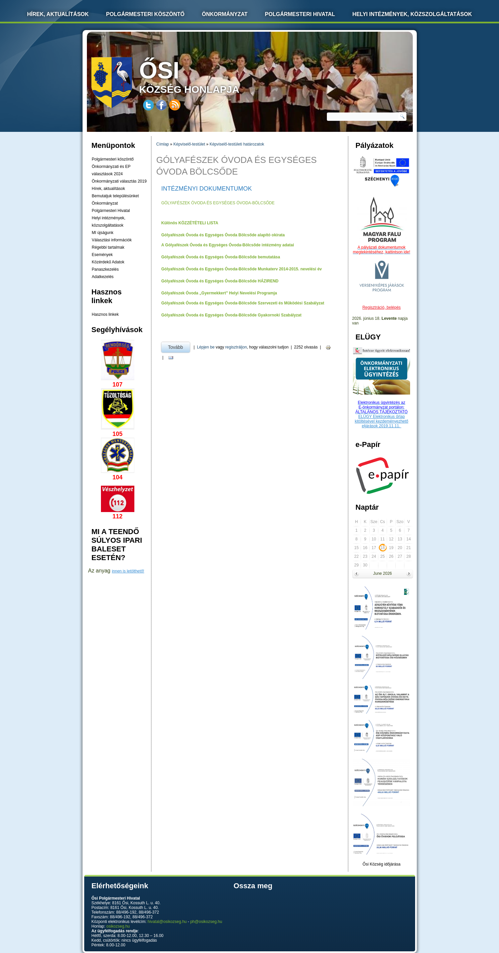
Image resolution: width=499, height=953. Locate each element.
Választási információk (112, 240)
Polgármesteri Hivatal (300, 14)
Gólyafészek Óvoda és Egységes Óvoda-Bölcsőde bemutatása (220, 257)
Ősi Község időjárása (381, 864)
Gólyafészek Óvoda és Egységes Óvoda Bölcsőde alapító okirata (223, 235)
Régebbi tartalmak (108, 247)
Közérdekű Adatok (108, 262)
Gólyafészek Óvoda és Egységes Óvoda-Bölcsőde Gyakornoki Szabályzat (231, 315)
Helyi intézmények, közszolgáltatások (412, 14)
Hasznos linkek (105, 314)
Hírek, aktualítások (108, 188)
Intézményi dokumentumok (206, 188)
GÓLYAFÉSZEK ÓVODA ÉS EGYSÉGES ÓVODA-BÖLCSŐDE (218, 203)
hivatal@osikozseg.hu (167, 921)
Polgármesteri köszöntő (145, 14)
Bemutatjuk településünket (115, 196)
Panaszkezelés (105, 269)
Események (102, 254)
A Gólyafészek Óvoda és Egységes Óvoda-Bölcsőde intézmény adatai (227, 245)
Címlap (162, 144)
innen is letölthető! (128, 571)
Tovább (179, 346)
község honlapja (205, 76)
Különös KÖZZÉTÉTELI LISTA (189, 223)
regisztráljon (236, 347)
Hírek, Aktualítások (58, 14)
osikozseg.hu (118, 926)
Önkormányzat (225, 14)
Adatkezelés (103, 276)
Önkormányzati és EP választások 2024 (111, 170)
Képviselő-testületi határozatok (237, 144)
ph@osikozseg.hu (206, 921)
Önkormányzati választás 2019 (119, 181)
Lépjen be (206, 347)
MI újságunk (103, 232)
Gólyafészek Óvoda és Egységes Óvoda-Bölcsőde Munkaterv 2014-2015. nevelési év (241, 269)
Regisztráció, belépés (381, 307)
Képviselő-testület (189, 144)
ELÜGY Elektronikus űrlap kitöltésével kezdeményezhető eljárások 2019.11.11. (381, 421)
